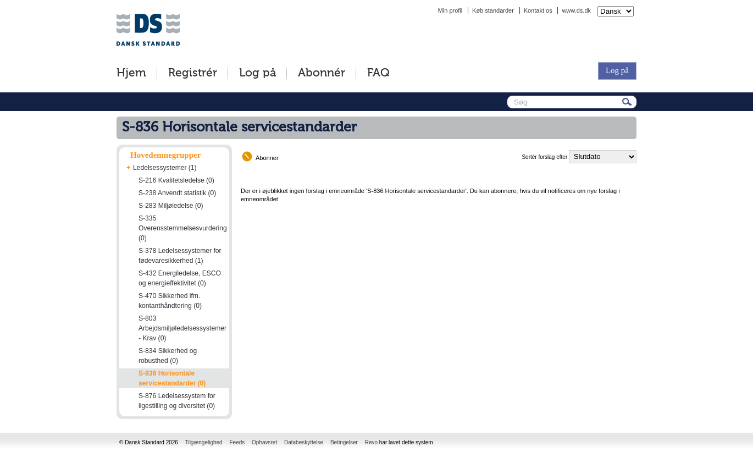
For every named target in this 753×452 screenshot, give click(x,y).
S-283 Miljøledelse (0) (171, 206)
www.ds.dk (576, 10)
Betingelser (344, 442)
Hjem (131, 73)
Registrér (192, 73)
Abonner (267, 158)
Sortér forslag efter (544, 157)
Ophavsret (264, 442)
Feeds (237, 442)
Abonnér (321, 73)
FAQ (378, 73)
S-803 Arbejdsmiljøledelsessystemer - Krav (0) (182, 328)
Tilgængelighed (204, 442)
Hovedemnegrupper (165, 155)
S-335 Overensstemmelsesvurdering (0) (183, 228)
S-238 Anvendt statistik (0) (177, 193)
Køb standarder (493, 10)
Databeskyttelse (303, 442)
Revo (371, 442)
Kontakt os (538, 10)
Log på (257, 73)
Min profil (450, 10)
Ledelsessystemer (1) (165, 168)
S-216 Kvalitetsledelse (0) (176, 180)
